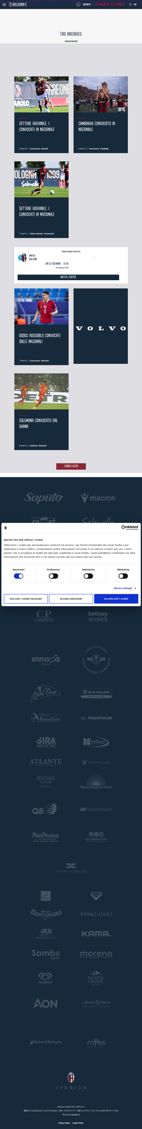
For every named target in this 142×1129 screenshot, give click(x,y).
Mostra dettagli (123, 588)
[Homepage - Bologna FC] (18, 4)
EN (135, 4)
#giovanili (44, 149)
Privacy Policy (64, 1123)
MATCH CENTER (68, 277)
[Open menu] (4, 5)
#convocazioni (35, 149)
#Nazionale (45, 361)
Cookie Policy (77, 1123)
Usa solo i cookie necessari (26, 598)
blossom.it (76, 1115)
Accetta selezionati (71, 598)
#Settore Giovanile (36, 234)
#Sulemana (34, 446)
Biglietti (104, 4)
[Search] (130, 4)
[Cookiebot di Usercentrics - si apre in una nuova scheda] (123, 527)
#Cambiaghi (104, 149)
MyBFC (87, 4)
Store (118, 4)
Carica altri (71, 466)
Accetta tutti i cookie (116, 598)
